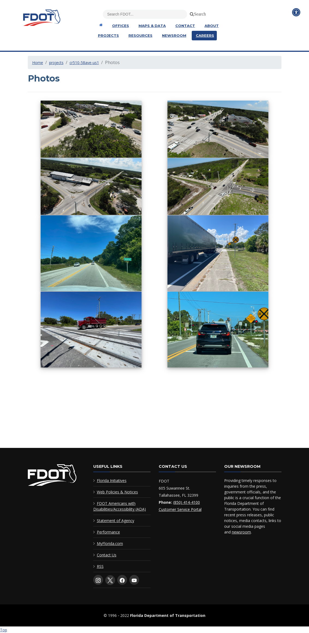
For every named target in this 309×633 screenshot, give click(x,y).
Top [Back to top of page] (3, 629)
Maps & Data (152, 25)
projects (56, 62)
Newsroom (174, 35)
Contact (185, 25)
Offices (120, 25)
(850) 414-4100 (186, 502)
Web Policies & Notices (117, 492)
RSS (100, 566)
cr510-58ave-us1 (84, 62)
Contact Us (106, 554)
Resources (140, 35)
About (212, 25)
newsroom (241, 532)
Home (37, 62)
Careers (205, 35)
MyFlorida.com (110, 543)
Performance (108, 532)
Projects (108, 35)
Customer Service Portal (180, 509)
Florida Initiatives (112, 480)
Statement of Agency (115, 520)
